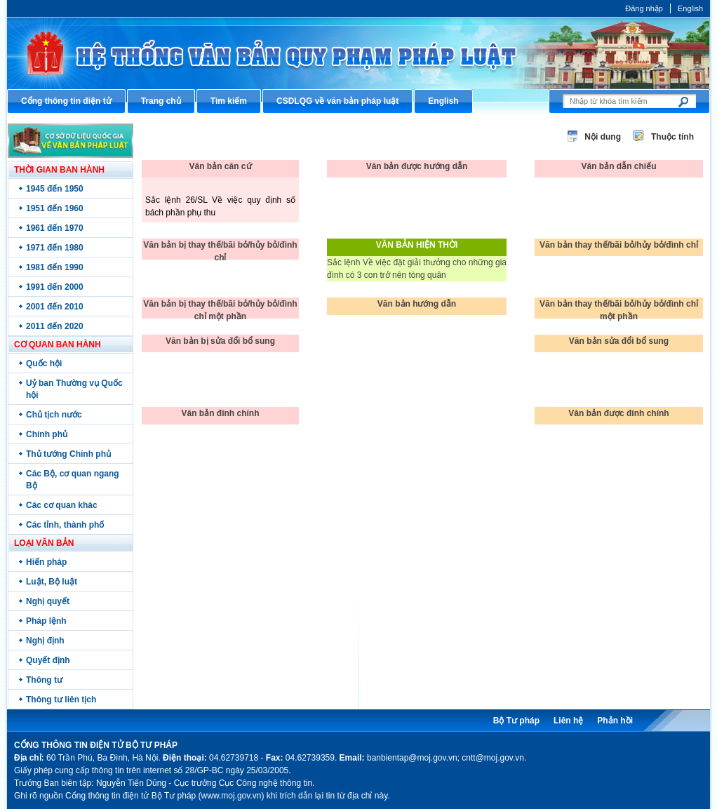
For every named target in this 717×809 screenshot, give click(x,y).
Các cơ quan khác (62, 505)
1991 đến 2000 (54, 287)
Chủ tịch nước (54, 415)
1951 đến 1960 (54, 208)
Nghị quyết (47, 601)
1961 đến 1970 (54, 228)
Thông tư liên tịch (61, 699)
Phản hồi (615, 721)
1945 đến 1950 (54, 189)
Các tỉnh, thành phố (65, 525)
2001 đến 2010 (54, 307)
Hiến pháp (46, 562)
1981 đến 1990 (54, 267)
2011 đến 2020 (54, 326)
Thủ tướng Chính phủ (68, 454)
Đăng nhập (644, 8)
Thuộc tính (672, 137)
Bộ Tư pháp (516, 721)
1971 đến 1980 (54, 248)
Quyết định (48, 660)
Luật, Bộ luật (51, 582)
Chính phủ (46, 434)
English (690, 8)
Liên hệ (568, 721)
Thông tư (44, 680)
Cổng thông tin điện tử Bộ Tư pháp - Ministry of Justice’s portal (358, 53)
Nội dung (602, 137)
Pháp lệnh (46, 621)
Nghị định (45, 641)
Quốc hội (44, 363)
